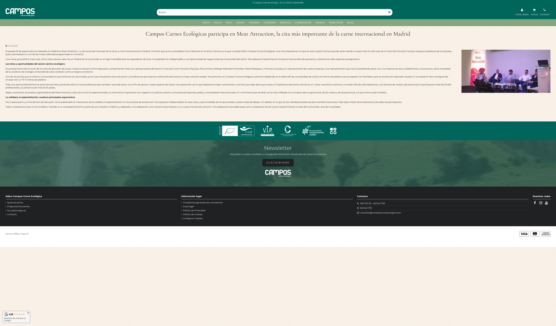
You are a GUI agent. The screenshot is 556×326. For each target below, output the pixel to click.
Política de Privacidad (194, 210)
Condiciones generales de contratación (203, 202)
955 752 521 (366, 203)
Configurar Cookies (193, 218)
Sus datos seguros (16, 210)
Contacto (12, 214)
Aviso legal (188, 206)
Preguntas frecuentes (18, 206)
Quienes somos (15, 202)
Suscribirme (278, 162)
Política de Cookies (192, 214)
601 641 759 (379, 203)
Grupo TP (24, 234)
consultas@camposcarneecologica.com (380, 212)
